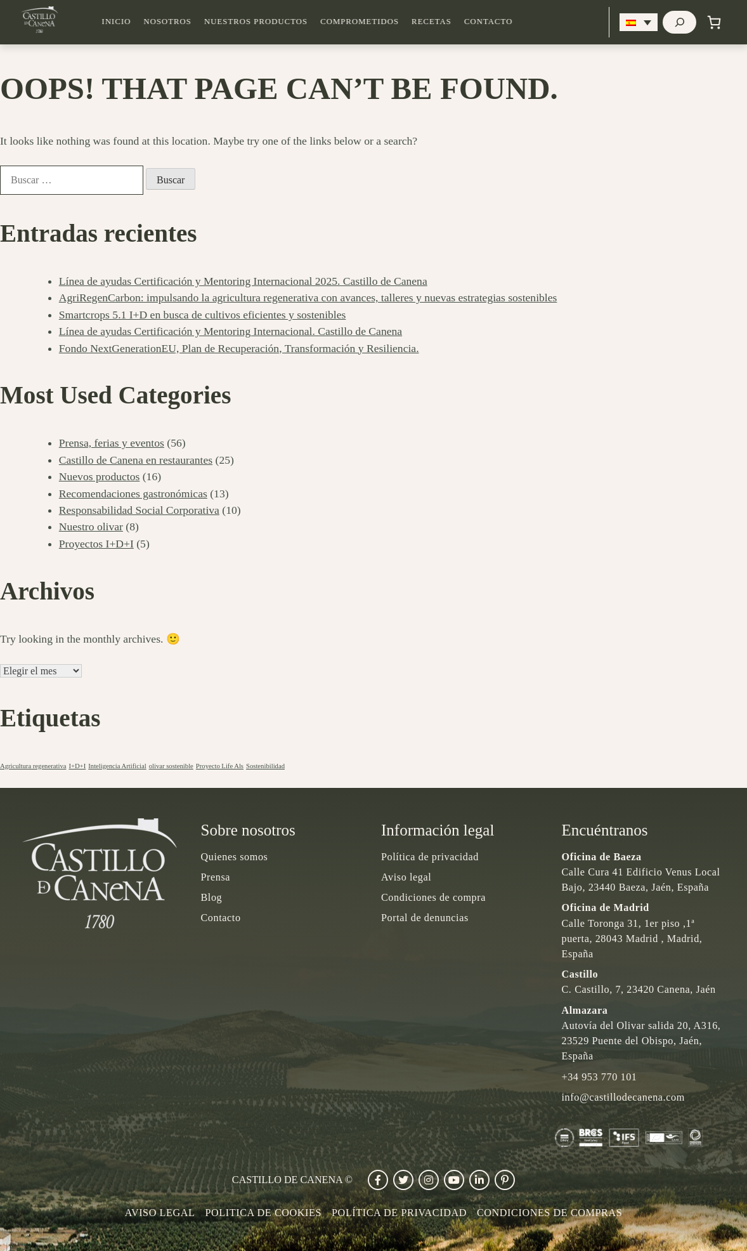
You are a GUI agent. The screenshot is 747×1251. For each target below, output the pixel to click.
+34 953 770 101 (599, 1076)
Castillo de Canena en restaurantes (135, 460)
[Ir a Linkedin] (479, 1180)
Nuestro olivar (91, 526)
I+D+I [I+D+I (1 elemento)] (77, 766)
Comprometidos (381, 21)
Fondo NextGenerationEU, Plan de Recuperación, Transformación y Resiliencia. (239, 348)
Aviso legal (406, 877)
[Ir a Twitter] (403, 1180)
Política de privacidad (430, 856)
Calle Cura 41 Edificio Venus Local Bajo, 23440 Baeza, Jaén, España (641, 872)
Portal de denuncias (425, 917)
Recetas (453, 21)
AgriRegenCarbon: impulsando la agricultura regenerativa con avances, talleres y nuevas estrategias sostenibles (308, 297)
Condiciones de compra (433, 897)
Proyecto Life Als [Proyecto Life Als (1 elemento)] (220, 766)
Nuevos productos (99, 476)
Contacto (510, 21)
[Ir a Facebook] (378, 1180)
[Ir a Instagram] (429, 1180)
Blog (212, 897)
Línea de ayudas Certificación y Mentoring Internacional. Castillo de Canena (230, 331)
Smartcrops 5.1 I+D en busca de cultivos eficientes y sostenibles (202, 314)
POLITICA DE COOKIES (263, 1212)
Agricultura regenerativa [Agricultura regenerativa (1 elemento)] (33, 766)
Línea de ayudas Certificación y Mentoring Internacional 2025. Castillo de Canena (243, 281)
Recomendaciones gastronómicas (133, 493)
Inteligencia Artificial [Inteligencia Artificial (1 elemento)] (117, 766)
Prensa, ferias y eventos (111, 442)
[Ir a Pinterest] (505, 1180)
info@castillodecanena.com (623, 1097)
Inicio (137, 21)
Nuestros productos (277, 21)
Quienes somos (234, 856)
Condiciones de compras (549, 1212)
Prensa (216, 877)
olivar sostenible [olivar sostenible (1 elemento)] (171, 766)
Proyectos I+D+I (96, 543)
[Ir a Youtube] (454, 1180)
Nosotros (189, 21)
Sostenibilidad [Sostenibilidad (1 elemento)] (265, 766)
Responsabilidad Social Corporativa (139, 510)
